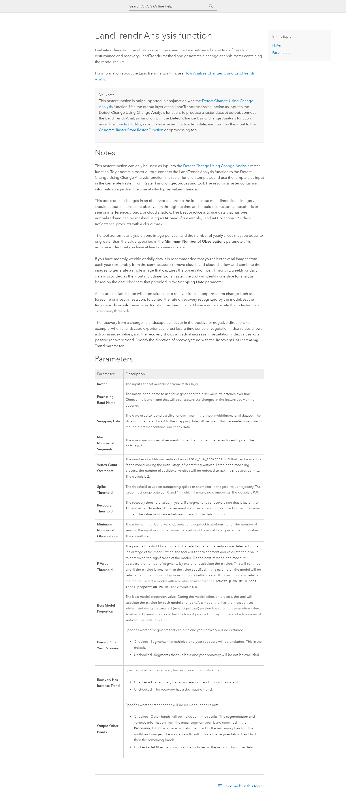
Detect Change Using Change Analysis (216, 166)
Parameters (281, 52)
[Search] (211, 6)
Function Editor (128, 124)
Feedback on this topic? (244, 788)
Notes (277, 45)
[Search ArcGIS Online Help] (169, 6)
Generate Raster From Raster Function (131, 130)
